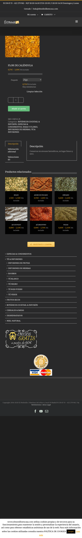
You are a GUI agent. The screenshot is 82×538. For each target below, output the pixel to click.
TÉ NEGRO (12, 284)
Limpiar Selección (34, 91)
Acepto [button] (71, 531)
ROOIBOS (12, 273)
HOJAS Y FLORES (30, 127)
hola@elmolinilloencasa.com (45, 9)
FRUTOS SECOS (13, 300)
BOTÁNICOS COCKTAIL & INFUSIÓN (22, 305)
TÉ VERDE (12, 294)
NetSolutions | (37, 405)
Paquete (14, 80)
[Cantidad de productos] (15, 100)
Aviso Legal (47, 405)
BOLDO (16, 195)
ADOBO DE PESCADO (41, 195)
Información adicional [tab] (13, 150)
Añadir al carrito (19, 108)
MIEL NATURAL (14, 321)
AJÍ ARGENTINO (41, 225)
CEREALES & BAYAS (15, 310)
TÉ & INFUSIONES (14, 259)
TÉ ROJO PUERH (15, 289)
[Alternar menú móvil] (76, 21)
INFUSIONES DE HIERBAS (19, 129)
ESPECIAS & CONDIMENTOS (19, 254)
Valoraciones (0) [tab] (13, 158)
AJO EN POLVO (16, 225)
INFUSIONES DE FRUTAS (19, 263)
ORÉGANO (65, 195)
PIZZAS (65, 225)
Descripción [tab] (13, 144)
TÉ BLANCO (13, 279)
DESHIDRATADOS (14, 315)
